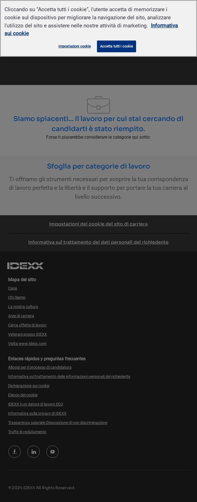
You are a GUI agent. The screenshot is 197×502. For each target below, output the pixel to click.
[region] (98, 28)
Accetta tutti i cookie (116, 46)
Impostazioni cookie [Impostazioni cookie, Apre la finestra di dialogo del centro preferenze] (74, 46)
